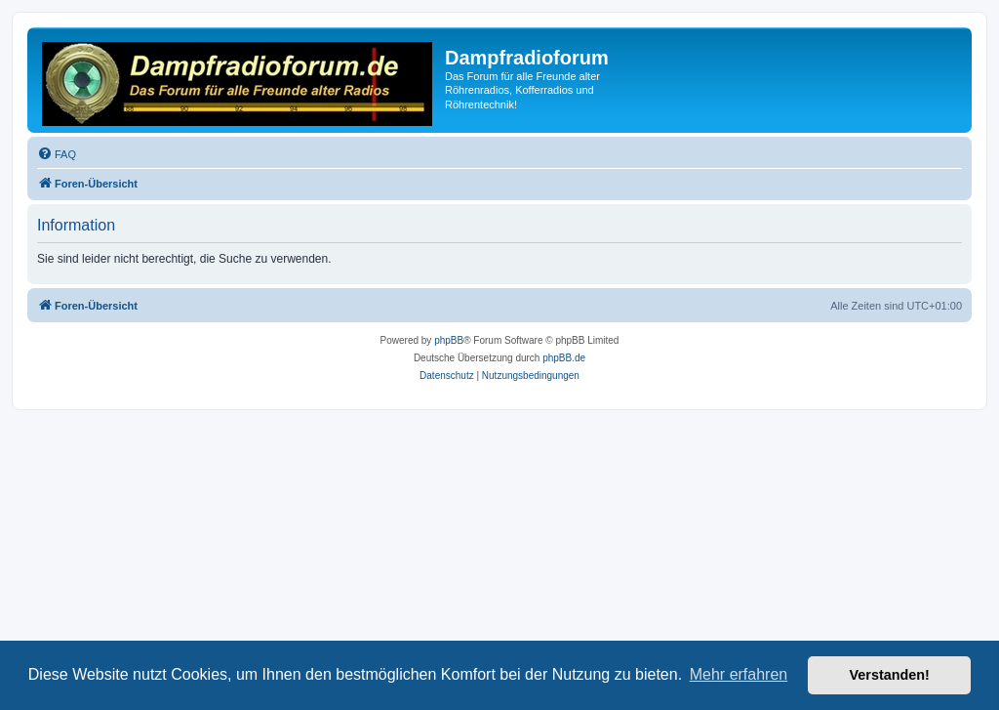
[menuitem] (56, 154)
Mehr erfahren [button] (739, 674)
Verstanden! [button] (890, 675)
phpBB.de (563, 358)
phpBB (448, 340)
